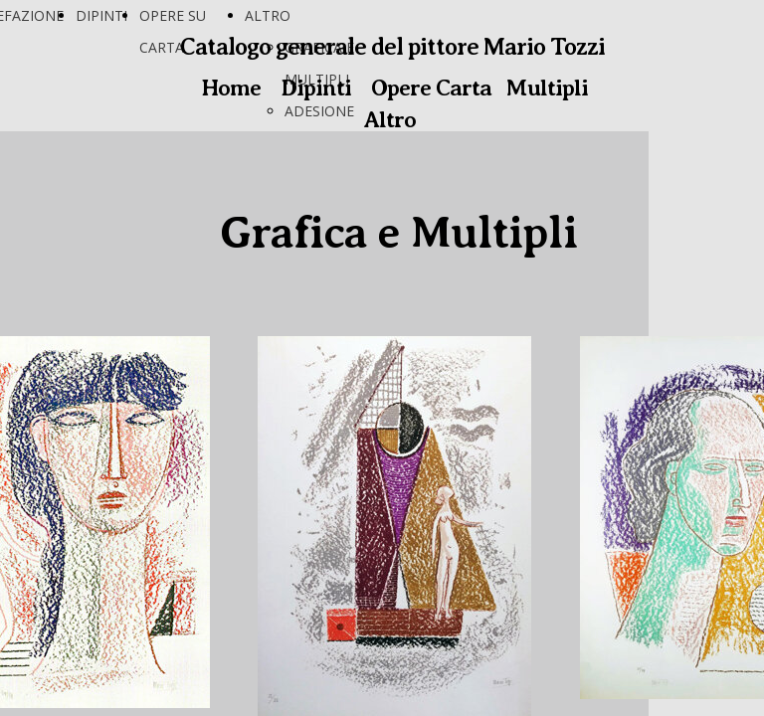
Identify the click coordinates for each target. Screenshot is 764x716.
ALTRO (267, 15)
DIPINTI (101, 15)
